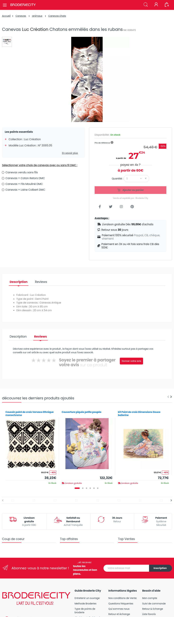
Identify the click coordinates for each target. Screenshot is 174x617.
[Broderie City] (23, 5)
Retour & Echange (152, 609)
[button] (145, 4)
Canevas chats (57, 16)
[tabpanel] (31, 446)
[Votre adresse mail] (126, 568)
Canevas (20, 16)
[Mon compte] (156, 4)
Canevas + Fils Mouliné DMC (24, 184)
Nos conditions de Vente (122, 598)
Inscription (160, 568)
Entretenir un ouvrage (87, 598)
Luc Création (35, 29)
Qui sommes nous (118, 609)
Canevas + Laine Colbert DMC (25, 190)
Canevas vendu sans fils (21, 172)
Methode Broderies (86, 603)
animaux (37, 16)
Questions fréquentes (120, 603)
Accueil (6, 16)
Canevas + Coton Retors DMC (25, 178)
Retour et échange (119, 614)
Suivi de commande (154, 603)
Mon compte (149, 598)
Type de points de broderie (85, 610)
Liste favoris (149, 614)
